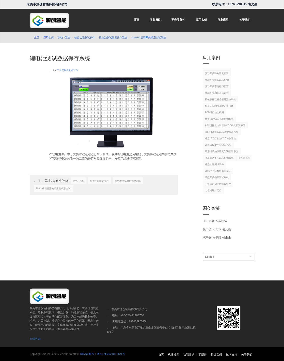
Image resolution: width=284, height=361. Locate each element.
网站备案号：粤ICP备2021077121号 (102, 353)
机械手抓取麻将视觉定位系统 (220, 99)
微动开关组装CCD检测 (217, 80)
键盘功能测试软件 (84, 37)
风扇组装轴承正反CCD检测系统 (221, 151)
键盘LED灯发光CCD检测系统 (220, 138)
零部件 (202, 354)
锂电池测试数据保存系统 (113, 37)
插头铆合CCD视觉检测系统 (219, 119)
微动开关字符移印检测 (217, 86)
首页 (136, 19)
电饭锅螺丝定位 (213, 190)
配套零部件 (178, 19)
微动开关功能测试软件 (217, 93)
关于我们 (244, 19)
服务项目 (155, 19)
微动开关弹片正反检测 (217, 73)
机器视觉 (173, 354)
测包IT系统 (64, 37)
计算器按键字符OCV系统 (218, 145)
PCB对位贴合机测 (214, 112)
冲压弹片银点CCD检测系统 (219, 158)
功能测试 (188, 354)
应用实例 (201, 19)
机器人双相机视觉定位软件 (219, 106)
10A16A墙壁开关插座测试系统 (148, 37)
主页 (36, 37)
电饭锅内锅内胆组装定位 (218, 184)
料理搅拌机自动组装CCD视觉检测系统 (225, 125)
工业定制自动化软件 (67, 70)
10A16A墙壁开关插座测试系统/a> (53, 188)
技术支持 (231, 354)
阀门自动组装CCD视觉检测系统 (221, 132)
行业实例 (216, 354)
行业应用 (223, 19)
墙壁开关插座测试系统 (217, 177)
